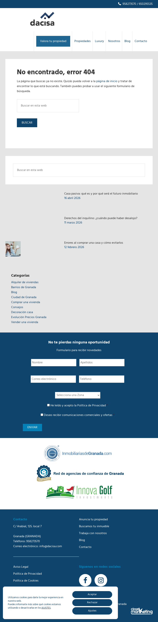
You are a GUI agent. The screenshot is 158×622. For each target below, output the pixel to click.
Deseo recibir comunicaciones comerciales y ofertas (79, 415)
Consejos (17, 307)
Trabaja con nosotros (93, 533)
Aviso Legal (20, 566)
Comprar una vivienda (25, 302)
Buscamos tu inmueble (94, 526)
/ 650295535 (144, 4)
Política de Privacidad (91, 405)
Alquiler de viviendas (25, 282)
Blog (14, 292)
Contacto (85, 547)
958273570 (127, 4)
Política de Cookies (26, 580)
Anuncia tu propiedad (93, 519)
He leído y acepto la (79, 405)
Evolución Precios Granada (28, 317)
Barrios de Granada (23, 287)
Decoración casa (22, 312)
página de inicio (106, 81)
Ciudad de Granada (23, 297)
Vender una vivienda (24, 322)
